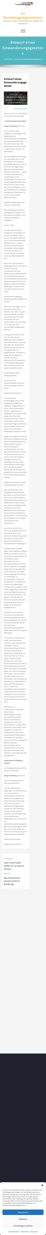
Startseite (8, 59)
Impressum (34, 1231)
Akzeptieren (23, 1212)
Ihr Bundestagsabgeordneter (23, 15)
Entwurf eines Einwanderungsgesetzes (29, 59)
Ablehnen (23, 1219)
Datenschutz (24, 1231)
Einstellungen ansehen (23, 1226)
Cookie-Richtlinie (13, 1231)
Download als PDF (20, 108)
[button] (42, 1185)
